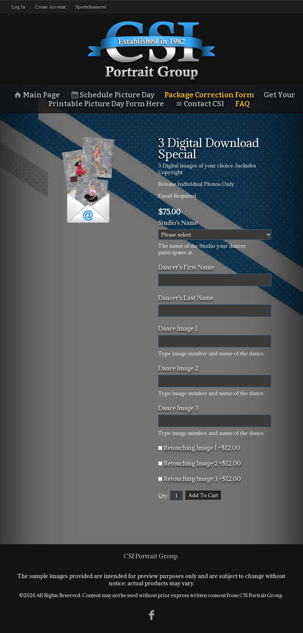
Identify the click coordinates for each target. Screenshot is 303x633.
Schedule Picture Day (112, 94)
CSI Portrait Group (151, 556)
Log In (18, 7)
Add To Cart (203, 495)
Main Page (36, 94)
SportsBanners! (90, 7)
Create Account (50, 7)
